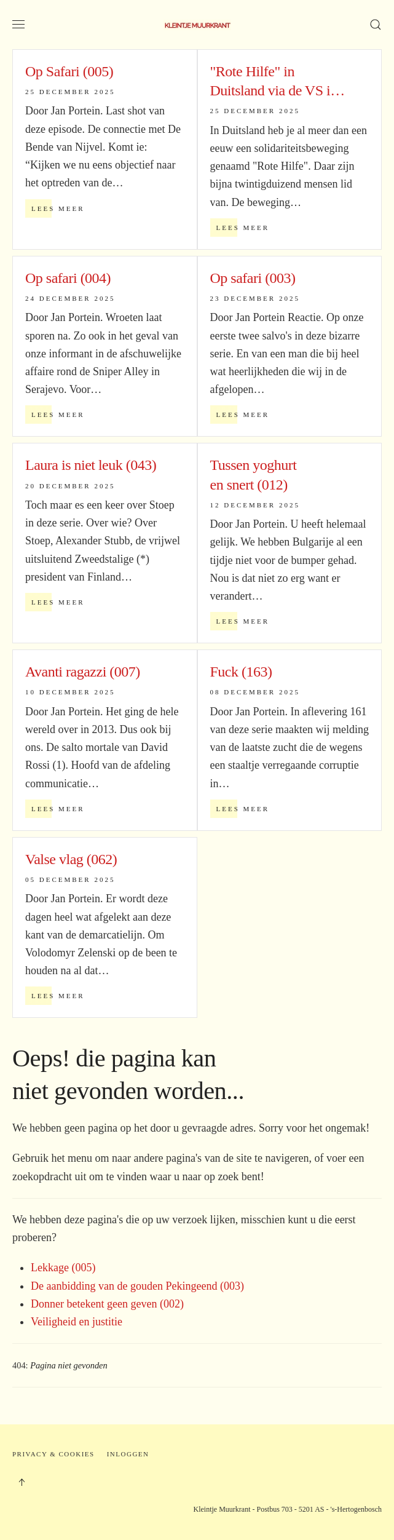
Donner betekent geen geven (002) (107, 1304)
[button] (18, 24)
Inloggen (128, 1454)
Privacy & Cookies (53, 1454)
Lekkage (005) (63, 1267)
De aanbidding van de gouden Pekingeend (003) (137, 1286)
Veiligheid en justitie (76, 1322)
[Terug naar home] (197, 24)
